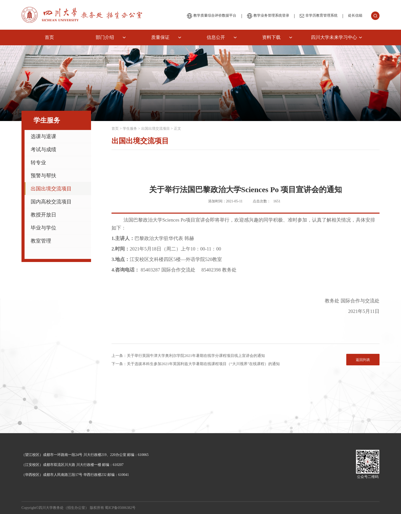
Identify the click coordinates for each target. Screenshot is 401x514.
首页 (49, 37)
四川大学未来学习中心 (334, 37)
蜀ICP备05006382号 (120, 508)
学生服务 (130, 128)
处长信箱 (355, 15)
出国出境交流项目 (51, 188)
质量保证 (160, 37)
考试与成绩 (43, 149)
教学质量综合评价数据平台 (211, 15)
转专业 (38, 162)
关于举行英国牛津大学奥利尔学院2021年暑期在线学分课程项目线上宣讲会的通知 (196, 356)
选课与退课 (43, 136)
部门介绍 (105, 37)
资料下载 (271, 37)
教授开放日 (43, 214)
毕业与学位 (43, 228)
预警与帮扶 (43, 175)
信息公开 (216, 37)
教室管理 (41, 241)
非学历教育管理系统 (319, 16)
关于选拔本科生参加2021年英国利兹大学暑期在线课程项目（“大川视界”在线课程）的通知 (203, 364)
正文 (177, 128)
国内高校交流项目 (51, 201)
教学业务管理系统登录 (268, 15)
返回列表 (363, 360)
